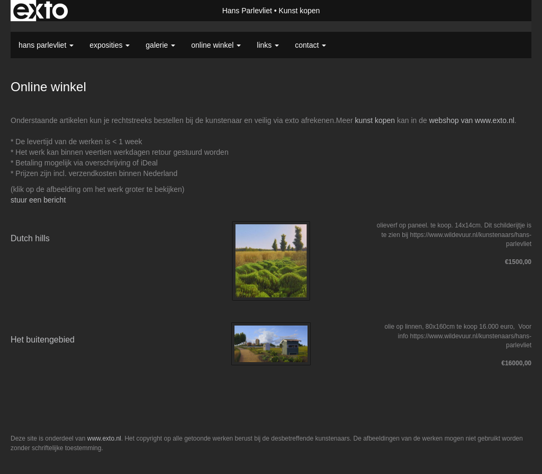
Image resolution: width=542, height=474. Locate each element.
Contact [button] (310, 45)
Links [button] (268, 45)
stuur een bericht (38, 200)
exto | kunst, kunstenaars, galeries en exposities (40, 10)
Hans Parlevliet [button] (46, 45)
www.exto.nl (104, 438)
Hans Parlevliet (247, 10)
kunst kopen (375, 120)
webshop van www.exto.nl (471, 120)
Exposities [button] (109, 45)
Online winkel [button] (216, 45)
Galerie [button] (160, 45)
